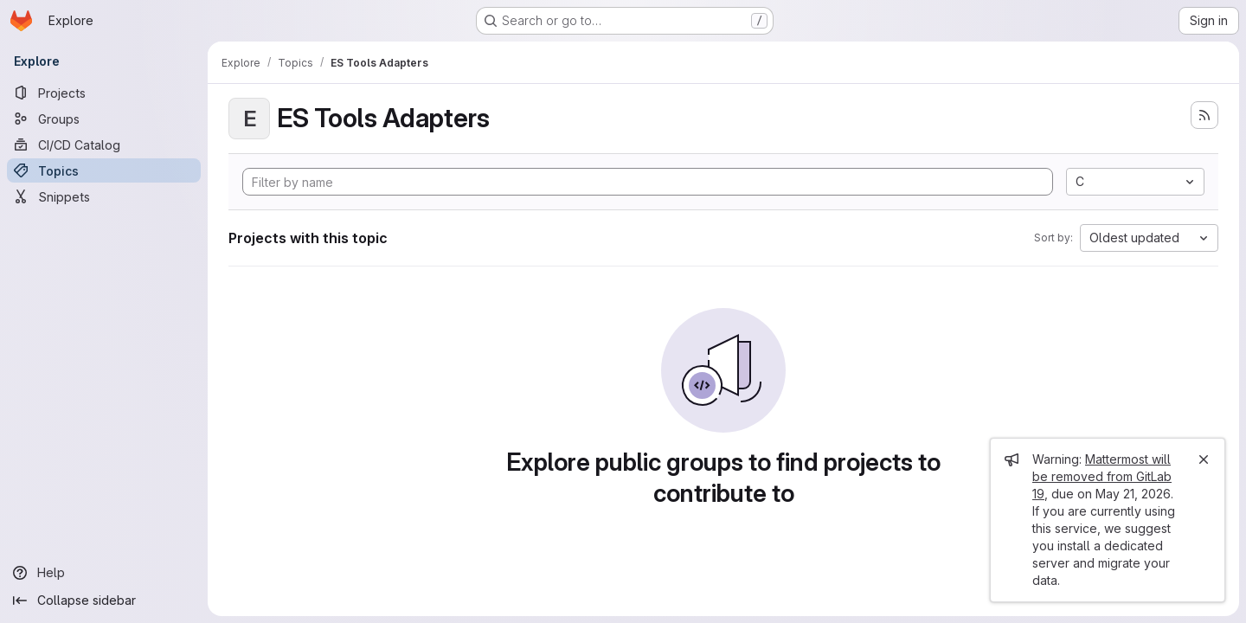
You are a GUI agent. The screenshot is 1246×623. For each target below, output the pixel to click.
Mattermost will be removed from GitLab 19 (1102, 476)
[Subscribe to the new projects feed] (1204, 115)
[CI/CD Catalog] (104, 144)
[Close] (1203, 459)
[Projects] (104, 92)
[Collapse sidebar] (104, 600)
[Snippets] (104, 196)
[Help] (104, 573)
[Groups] (104, 118)
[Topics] (104, 170)
